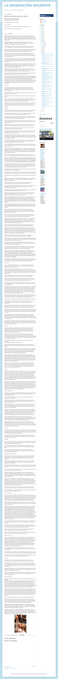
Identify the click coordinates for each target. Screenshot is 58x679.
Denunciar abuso (43, 114)
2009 (41, 111)
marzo (42, 108)
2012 (41, 38)
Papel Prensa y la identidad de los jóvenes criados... (46, 100)
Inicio (21, 666)
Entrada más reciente (8, 666)
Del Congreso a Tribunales (45, 84)
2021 (41, 26)
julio (42, 48)
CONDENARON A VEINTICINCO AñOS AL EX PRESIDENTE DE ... (47, 77)
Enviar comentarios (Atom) (13, 668)
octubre (42, 44)
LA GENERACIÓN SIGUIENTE (27, 5)
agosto (42, 47)
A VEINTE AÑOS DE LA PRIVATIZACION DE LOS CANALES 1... (47, 64)
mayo (42, 51)
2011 (41, 39)
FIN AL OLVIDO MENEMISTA (45, 57)
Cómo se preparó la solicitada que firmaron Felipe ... (46, 62)
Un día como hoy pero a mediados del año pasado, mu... (47, 79)
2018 (41, 30)
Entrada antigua (33, 666)
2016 (41, 33)
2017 (41, 31)
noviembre (43, 43)
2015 (41, 34)
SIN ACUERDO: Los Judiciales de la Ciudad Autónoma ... (46, 73)
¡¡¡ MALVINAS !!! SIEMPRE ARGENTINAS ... (45, 104)
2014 (41, 35)
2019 (41, 29)
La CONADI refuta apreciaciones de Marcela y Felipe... (46, 69)
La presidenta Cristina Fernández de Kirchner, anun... (46, 98)
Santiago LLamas (44, 20)
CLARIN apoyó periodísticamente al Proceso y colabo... (46, 96)
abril (42, 52)
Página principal (42, 125)
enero (42, 109)
